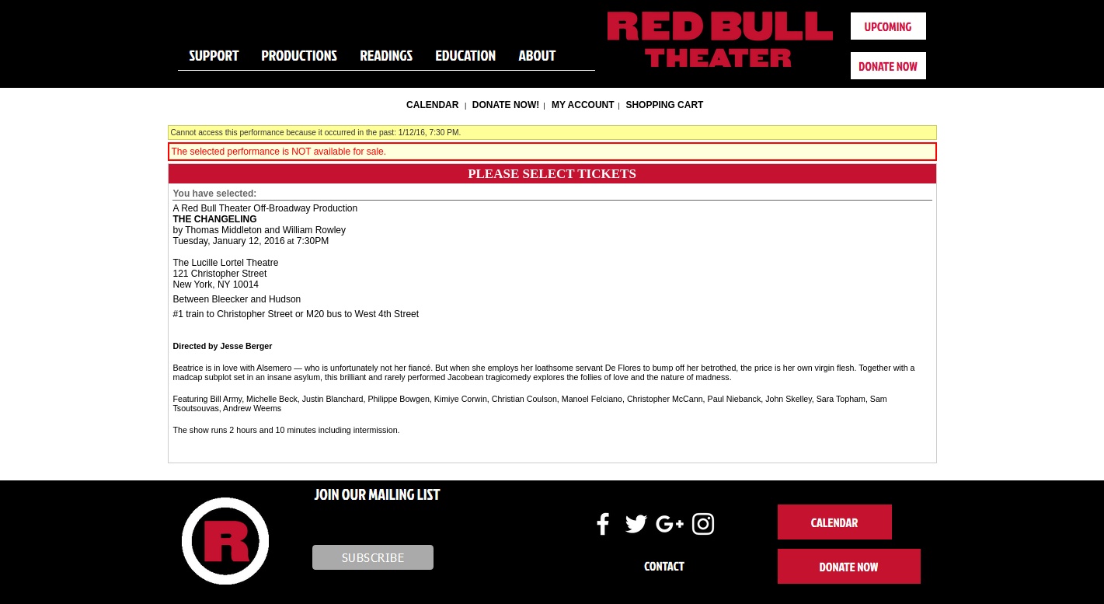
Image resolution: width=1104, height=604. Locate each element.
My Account (582, 105)
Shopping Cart (664, 105)
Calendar (432, 105)
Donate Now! (505, 105)
